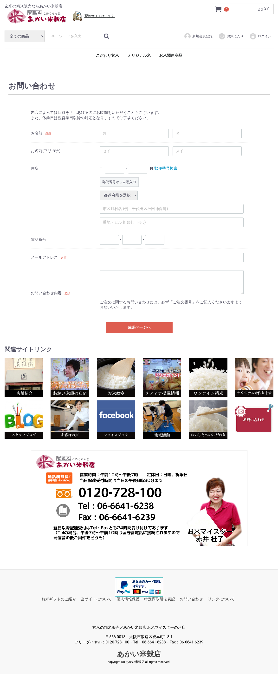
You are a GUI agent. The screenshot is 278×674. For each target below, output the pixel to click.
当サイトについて (96, 599)
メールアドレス (44, 257)
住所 (35, 168)
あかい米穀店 (139, 654)
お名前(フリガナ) (45, 150)
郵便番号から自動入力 (119, 182)
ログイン (260, 36)
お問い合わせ (191, 599)
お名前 (36, 133)
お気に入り (231, 36)
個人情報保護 (128, 599)
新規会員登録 (198, 36)
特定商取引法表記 (159, 599)
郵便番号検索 (165, 168)
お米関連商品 (170, 55)
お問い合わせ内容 (46, 292)
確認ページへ (138, 327)
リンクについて (221, 599)
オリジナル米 (139, 55)
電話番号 (38, 239)
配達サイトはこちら (99, 16)
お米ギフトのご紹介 (58, 599)
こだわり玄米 (107, 55)
